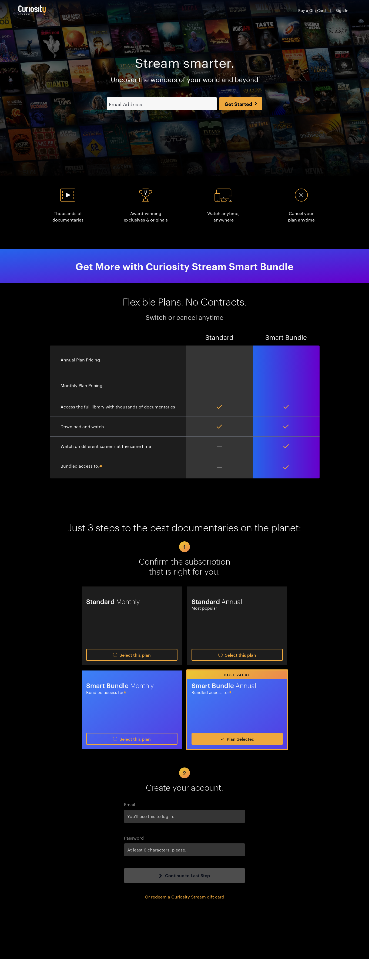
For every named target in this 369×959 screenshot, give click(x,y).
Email (129, 804)
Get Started (240, 103)
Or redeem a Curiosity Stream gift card (184, 897)
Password (134, 838)
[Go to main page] (32, 10)
